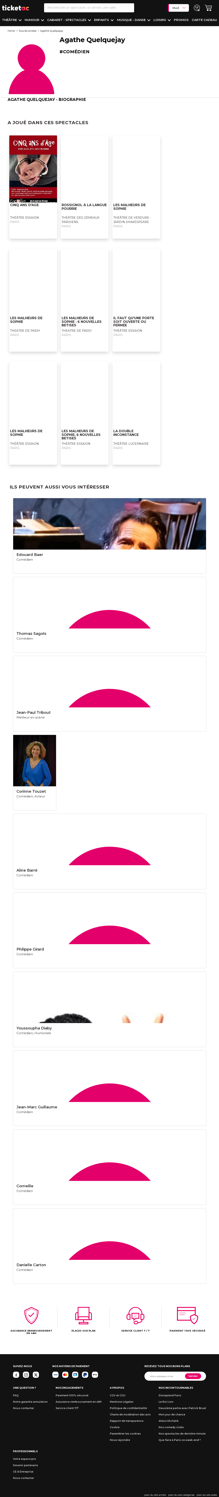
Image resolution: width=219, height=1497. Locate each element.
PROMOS (181, 20)
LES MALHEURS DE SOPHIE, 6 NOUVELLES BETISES (81, 434)
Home (11, 30)
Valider (193, 1376)
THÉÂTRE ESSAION (24, 217)
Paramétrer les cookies (125, 1433)
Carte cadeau (204, 20)
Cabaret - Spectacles (67, 20)
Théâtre (10, 20)
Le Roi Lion (166, 1401)
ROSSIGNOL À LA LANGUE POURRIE (84, 207)
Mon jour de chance (172, 1414)
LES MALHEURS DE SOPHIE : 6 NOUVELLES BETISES (82, 321)
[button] (208, 8)
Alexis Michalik (169, 1420)
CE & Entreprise (23, 1471)
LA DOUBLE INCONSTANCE (126, 433)
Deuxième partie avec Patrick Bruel (182, 1408)
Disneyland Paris (170, 1395)
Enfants (102, 20)
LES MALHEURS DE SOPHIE (129, 207)
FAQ (16, 1395)
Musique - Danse (131, 20)
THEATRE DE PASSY (25, 331)
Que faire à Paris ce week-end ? (180, 1440)
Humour (32, 20)
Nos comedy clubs (171, 1427)
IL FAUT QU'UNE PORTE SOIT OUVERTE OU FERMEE (133, 321)
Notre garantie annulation (30, 1401)
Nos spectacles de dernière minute (182, 1433)
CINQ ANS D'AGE (24, 205)
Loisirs (160, 20)
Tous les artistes (27, 30)
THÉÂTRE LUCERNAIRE (131, 444)
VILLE (179, 7)
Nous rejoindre (120, 1440)
